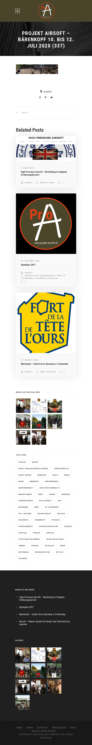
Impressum (59, 728)
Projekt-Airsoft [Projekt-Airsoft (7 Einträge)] (44, 514)
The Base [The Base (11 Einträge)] (34, 546)
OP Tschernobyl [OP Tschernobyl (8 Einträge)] (52, 507)
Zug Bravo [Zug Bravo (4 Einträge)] (22, 558)
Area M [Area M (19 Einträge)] (55, 475)
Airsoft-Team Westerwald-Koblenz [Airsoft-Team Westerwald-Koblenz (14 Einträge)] (33, 469)
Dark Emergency (48, 276)
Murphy (28, 183)
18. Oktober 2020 (30, 261)
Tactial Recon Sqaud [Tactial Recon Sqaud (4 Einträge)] (55, 539)
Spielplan (53, 278)
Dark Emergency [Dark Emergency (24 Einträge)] (52, 481)
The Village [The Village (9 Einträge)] (49, 546)
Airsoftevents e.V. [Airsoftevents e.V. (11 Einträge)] (62, 469)
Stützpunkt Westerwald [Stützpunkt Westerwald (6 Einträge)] (29, 539)
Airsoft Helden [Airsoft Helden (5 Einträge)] (24, 475)
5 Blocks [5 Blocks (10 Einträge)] (22, 462)
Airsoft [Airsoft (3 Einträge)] (35, 462)
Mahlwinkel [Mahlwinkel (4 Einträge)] (23, 507)
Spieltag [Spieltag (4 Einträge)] (36, 533)
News (52, 183)
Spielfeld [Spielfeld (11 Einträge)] (56, 520)
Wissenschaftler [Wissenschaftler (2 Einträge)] (42, 552)
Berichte (44, 183)
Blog (36, 276)
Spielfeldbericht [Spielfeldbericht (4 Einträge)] (25, 526)
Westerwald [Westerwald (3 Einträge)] (23, 552)
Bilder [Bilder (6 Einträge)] (21, 481)
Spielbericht (41, 278)
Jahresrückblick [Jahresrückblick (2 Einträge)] (25, 501)
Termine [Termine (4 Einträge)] (21, 546)
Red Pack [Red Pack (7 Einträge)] (61, 514)
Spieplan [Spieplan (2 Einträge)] (50, 533)
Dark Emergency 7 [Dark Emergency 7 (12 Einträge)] (25, 488)
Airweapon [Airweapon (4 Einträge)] (41, 475)
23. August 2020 (29, 360)
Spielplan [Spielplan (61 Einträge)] (22, 533)
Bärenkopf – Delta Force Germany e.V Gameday (44, 363)
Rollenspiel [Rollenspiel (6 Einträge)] (23, 520)
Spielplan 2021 (28, 264)
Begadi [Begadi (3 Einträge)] (67, 475)
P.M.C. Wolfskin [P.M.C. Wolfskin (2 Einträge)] (24, 514)
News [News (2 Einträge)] (36, 507)
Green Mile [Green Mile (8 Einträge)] (65, 494)
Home (19, 728)
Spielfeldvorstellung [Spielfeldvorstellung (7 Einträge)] (48, 526)
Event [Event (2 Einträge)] (40, 494)
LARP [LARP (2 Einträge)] (59, 501)
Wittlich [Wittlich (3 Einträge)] (59, 552)
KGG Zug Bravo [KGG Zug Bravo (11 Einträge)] (45, 501)
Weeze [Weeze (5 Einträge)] (62, 546)
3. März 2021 (28, 168)
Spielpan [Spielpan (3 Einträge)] (68, 526)
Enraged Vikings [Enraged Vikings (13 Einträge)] (25, 494)
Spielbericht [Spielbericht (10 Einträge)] (40, 520)
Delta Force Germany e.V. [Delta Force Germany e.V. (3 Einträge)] (49, 488)
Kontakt (42, 728)
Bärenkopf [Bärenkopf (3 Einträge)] (34, 481)
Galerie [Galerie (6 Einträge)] (52, 494)
